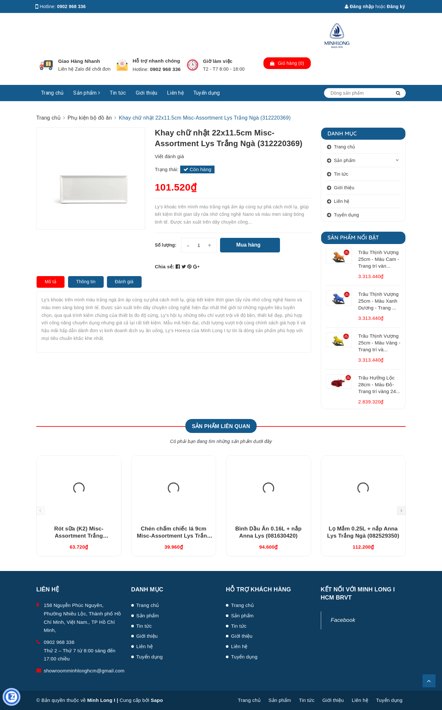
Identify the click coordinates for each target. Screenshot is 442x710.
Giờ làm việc (218, 61)
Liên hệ (175, 93)
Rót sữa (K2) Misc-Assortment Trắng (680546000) (78, 536)
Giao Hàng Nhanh (79, 61)
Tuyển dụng (206, 93)
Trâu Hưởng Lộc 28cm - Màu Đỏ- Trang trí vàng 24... (379, 384)
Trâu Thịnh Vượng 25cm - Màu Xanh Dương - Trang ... (378, 300)
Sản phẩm (86, 93)
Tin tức (118, 93)
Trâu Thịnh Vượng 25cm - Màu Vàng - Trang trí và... (379, 342)
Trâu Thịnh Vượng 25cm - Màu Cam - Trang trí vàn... (379, 259)
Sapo (157, 700)
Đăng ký (396, 6)
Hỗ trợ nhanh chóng (156, 61)
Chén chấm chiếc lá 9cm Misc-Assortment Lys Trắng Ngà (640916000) (173, 536)
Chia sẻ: (164, 266)
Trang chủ (52, 93)
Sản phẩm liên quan (221, 426)
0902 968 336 (71, 6)
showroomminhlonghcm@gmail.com (84, 670)
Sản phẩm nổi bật (353, 237)
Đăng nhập (359, 6)
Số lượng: (166, 245)
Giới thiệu (146, 93)
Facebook (343, 620)
